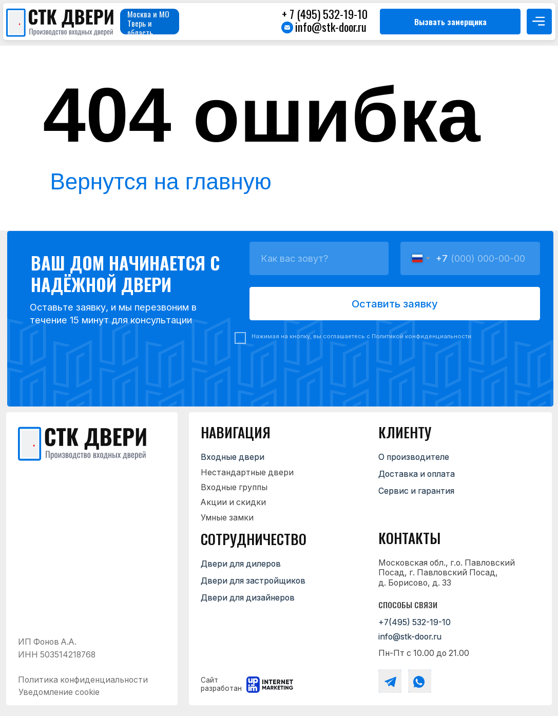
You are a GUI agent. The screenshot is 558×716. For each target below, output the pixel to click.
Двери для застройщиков (253, 581)
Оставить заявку (395, 303)
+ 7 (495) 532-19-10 (325, 14)
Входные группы (234, 487)
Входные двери (232, 457)
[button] (450, 21)
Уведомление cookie (59, 692)
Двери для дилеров (241, 564)
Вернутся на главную (161, 181)
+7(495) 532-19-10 (414, 622)
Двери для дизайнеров (248, 598)
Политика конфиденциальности (83, 680)
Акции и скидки (233, 502)
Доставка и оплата (416, 474)
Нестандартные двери (247, 472)
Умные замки (227, 518)
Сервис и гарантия (416, 491)
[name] (319, 259)
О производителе (413, 457)
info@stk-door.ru (331, 26)
